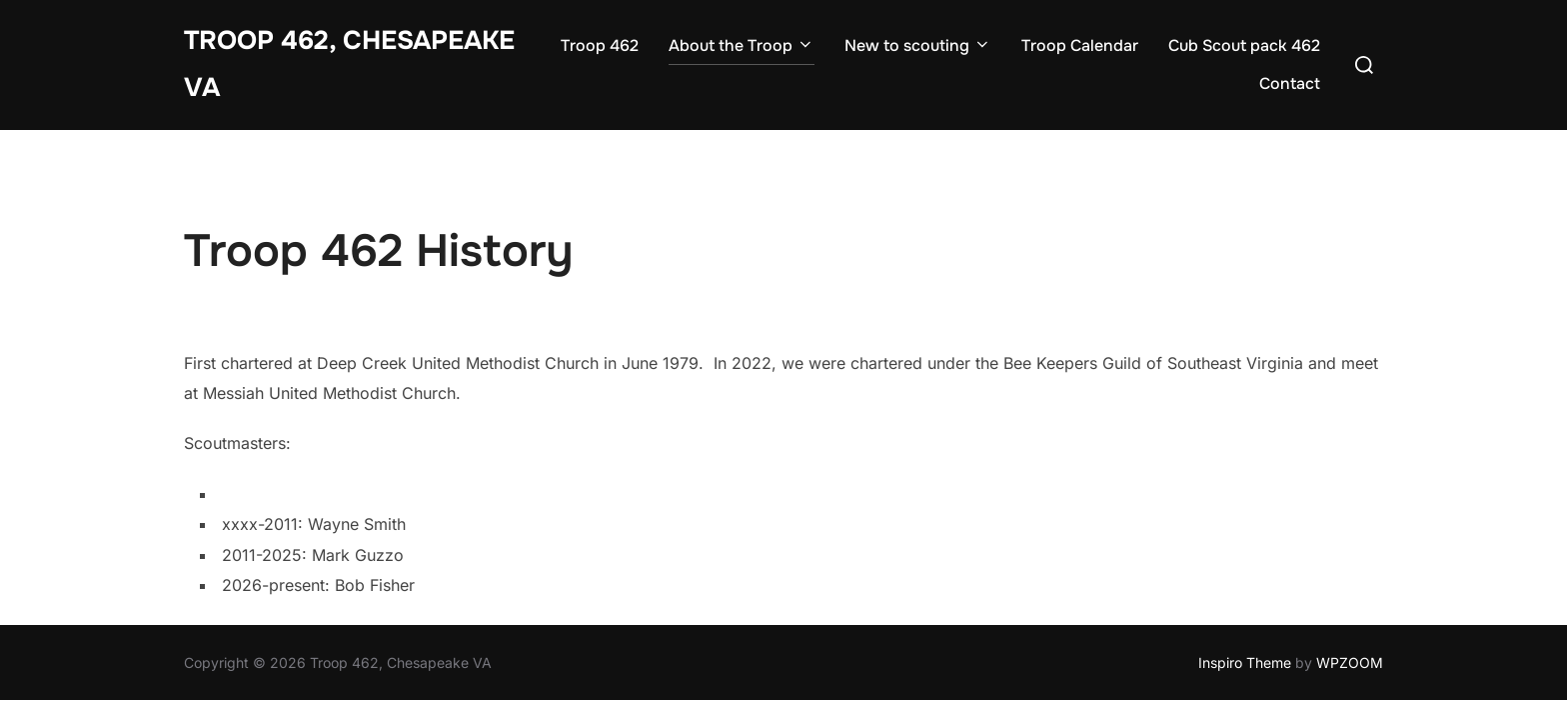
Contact (1289, 83)
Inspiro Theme (1244, 662)
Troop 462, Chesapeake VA (349, 64)
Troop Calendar (1079, 45)
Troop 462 (600, 45)
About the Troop (741, 45)
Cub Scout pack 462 (1244, 45)
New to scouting (917, 45)
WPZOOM (1349, 662)
